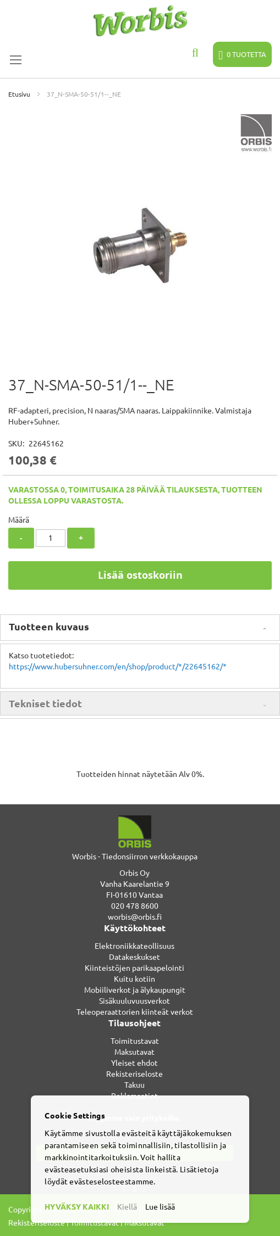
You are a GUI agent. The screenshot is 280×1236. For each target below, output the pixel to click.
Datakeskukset (134, 956)
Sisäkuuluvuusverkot (134, 1000)
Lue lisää (160, 1206)
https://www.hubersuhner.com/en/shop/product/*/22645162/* (118, 666)
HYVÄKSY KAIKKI (77, 1206)
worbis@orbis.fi (135, 916)
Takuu (134, 1084)
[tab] (140, 627)
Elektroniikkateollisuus (134, 945)
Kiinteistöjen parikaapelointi (134, 967)
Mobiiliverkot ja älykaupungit (134, 989)
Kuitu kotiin (134, 978)
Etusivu (19, 94)
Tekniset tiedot (45, 703)
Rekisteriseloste (134, 1073)
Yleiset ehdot (134, 1062)
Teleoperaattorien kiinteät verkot (134, 1011)
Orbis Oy (134, 872)
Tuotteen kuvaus (49, 626)
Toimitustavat (135, 1040)
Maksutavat (134, 1051)
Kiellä (127, 1206)
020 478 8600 (134, 905)
